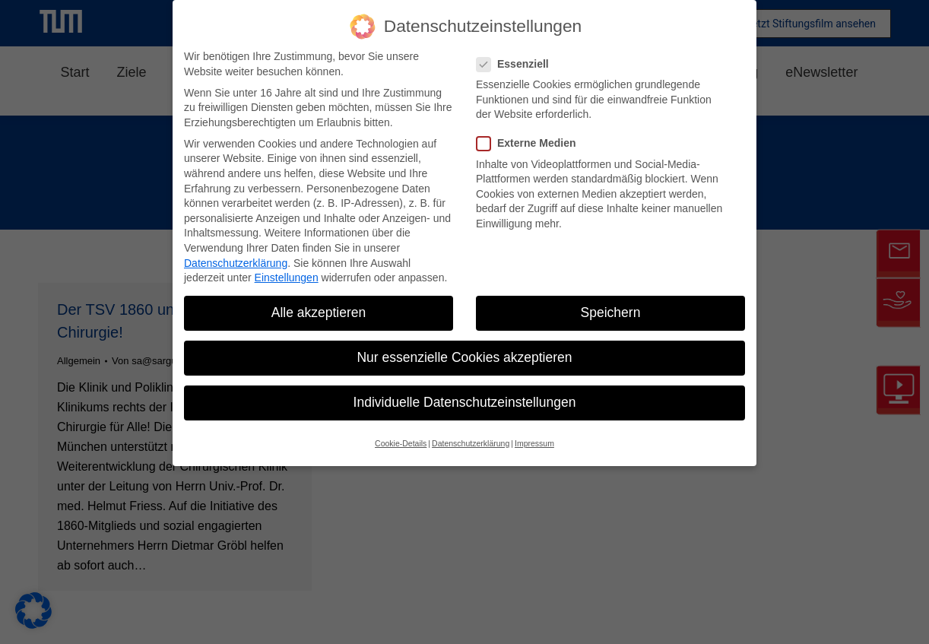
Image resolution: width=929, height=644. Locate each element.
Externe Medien (530, 143)
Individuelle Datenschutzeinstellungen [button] (465, 402)
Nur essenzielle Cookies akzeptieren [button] (464, 357)
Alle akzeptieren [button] (318, 312)
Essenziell (517, 64)
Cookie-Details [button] (400, 443)
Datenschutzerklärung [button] (470, 443)
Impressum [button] (534, 443)
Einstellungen (287, 277)
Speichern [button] (611, 312)
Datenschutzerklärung (235, 263)
